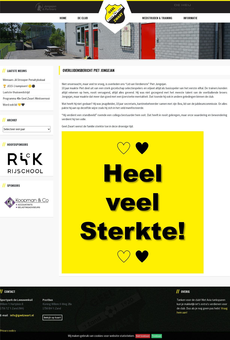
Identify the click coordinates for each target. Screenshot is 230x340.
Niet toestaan (143, 336)
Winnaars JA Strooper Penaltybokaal (24, 80)
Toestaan (156, 336)
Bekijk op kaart (52, 317)
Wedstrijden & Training (157, 18)
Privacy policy (8, 330)
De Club (83, 18)
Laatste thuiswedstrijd (16, 92)
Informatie (190, 18)
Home (63, 18)
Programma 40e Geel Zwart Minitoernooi (26, 98)
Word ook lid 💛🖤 (14, 104)
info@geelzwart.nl (22, 315)
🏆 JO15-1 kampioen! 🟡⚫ (19, 86)
